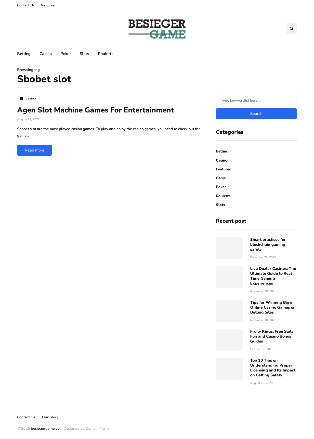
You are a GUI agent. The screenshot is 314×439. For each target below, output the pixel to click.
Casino (45, 53)
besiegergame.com (46, 428)
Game (221, 178)
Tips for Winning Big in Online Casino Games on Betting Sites (273, 307)
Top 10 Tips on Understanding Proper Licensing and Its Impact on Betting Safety (272, 368)
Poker (66, 53)
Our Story (47, 5)
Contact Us (26, 5)
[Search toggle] (291, 28)
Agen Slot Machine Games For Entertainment (95, 110)
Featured (223, 169)
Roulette (106, 53)
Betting (24, 53)
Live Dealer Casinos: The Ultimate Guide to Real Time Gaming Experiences (273, 276)
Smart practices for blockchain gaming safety (268, 244)
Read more (34, 150)
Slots (84, 53)
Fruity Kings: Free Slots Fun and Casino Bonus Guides (271, 336)
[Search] (256, 100)
